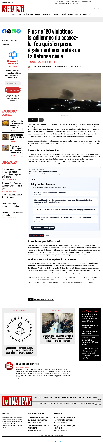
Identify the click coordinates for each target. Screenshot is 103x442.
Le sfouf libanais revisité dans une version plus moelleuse (16, 124)
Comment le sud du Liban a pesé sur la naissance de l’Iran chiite (16, 149)
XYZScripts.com (60, 441)
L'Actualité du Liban (9, 179)
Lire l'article (33, 120)
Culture (13, 130)
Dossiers (13, 141)
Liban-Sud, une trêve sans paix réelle (12, 213)
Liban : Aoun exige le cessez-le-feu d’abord (11, 204)
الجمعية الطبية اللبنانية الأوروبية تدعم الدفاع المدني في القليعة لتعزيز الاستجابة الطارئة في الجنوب (90, 353)
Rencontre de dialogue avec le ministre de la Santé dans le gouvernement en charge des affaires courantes (57, 338)
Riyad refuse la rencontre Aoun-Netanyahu (12, 195)
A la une (33, 62)
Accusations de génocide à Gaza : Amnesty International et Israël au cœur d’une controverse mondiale (19, 350)
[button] (90, 14)
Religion (13, 155)
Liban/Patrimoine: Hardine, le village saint (17, 137)
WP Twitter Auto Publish (44, 441)
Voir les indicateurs (36, 235)
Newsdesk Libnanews (45, 66)
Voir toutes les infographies (43, 228)
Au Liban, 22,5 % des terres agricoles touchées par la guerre (12, 185)
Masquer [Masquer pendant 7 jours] (46, 235)
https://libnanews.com (22, 367)
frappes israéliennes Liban (43, 299)
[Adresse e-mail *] (13, 83)
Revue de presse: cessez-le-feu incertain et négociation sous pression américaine (12, 173)
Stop (41, 120)
